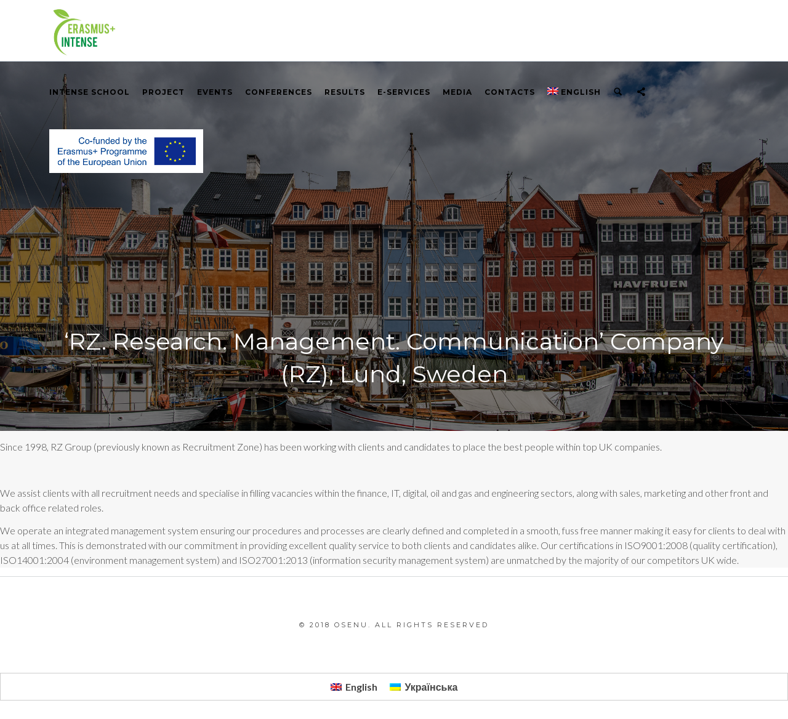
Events (215, 92)
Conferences (278, 92)
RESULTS (344, 92)
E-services (403, 92)
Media (457, 92)
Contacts (509, 92)
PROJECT (163, 92)
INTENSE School (89, 92)
